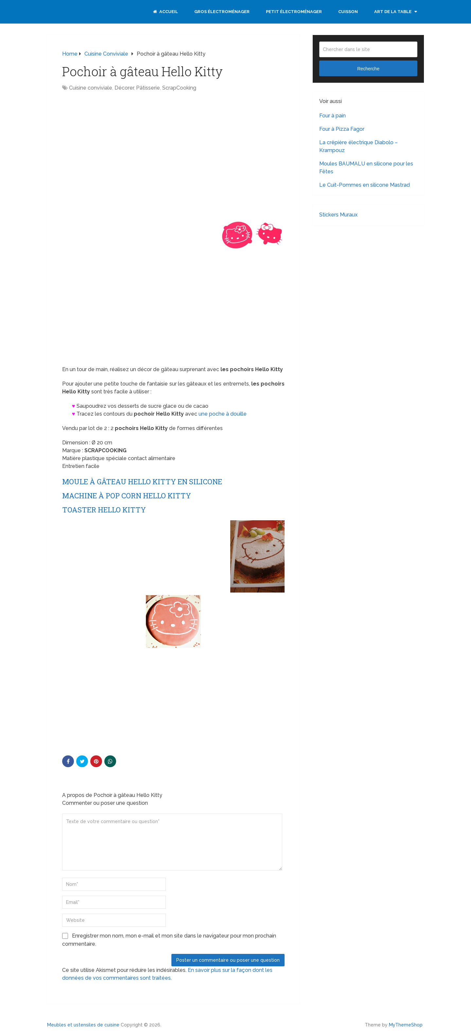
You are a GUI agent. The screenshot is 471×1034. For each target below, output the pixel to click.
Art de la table (392, 11)
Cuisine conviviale (90, 88)
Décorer (124, 88)
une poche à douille (223, 414)
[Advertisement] (117, 144)
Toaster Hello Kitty (104, 509)
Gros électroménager (222, 11)
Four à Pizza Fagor (341, 129)
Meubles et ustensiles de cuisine (83, 1024)
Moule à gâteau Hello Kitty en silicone (142, 481)
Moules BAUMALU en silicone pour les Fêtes (366, 168)
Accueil (165, 11)
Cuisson (348, 11)
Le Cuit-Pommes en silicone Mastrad (364, 185)
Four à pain (332, 115)
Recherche (368, 68)
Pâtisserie (148, 88)
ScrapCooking (179, 88)
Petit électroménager (294, 11)
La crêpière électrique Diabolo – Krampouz (358, 146)
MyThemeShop (406, 1024)
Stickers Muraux (338, 215)
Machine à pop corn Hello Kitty (126, 495)
